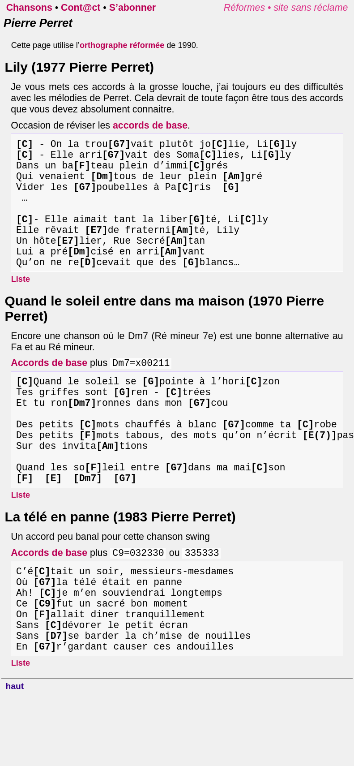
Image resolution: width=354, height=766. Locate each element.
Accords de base (49, 391)
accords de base (150, 125)
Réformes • (249, 7)
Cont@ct (80, 7)
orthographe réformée (122, 45)
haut (15, 757)
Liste (20, 305)
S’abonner (132, 7)
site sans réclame (310, 7)
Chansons (29, 7)
